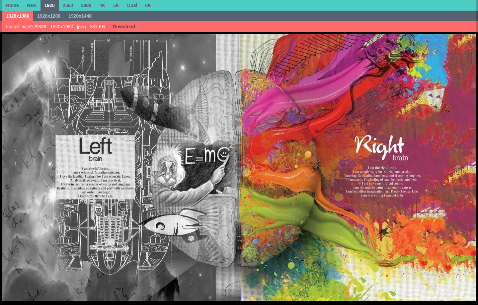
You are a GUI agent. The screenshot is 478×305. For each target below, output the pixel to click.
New (32, 5)
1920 (49, 5)
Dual (132, 5)
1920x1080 (17, 16)
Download (124, 26)
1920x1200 (48, 16)
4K (102, 5)
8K (148, 5)
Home (12, 5)
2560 (68, 5)
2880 (86, 5)
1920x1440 (80, 16)
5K (116, 5)
